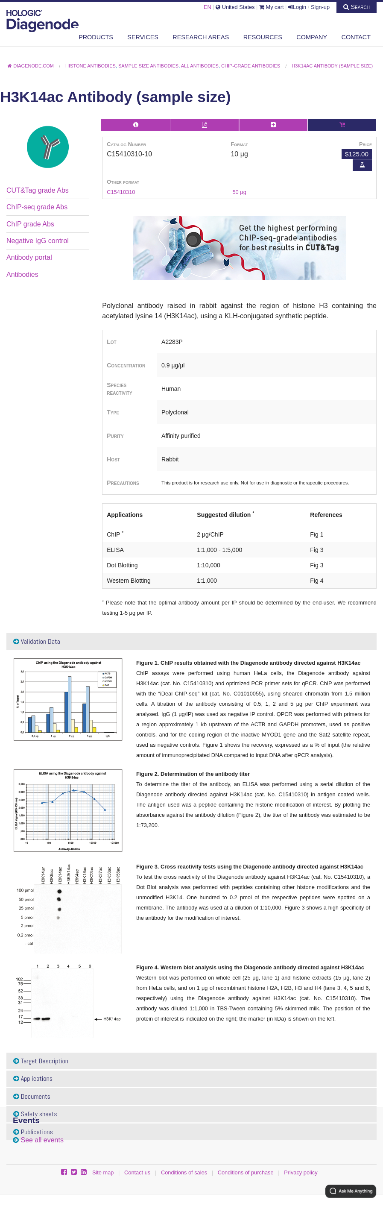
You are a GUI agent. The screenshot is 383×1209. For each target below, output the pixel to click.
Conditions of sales (184, 1172)
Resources (262, 37)
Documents (31, 1096)
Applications (33, 1078)
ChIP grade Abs (30, 224)
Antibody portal (29, 257)
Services (142, 37)
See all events (42, 1140)
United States (235, 7)
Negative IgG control (37, 240)
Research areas (200, 37)
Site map (103, 1172)
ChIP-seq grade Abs (36, 207)
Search (356, 6)
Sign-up (320, 7)
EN (207, 7)
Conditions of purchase (246, 1172)
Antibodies (22, 274)
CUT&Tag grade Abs (37, 190)
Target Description (40, 1060)
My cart (271, 7)
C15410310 (121, 192)
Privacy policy (300, 1172)
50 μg (239, 192)
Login (297, 7)
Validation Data (36, 641)
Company (311, 37)
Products (96, 37)
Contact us (137, 1172)
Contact (356, 37)
